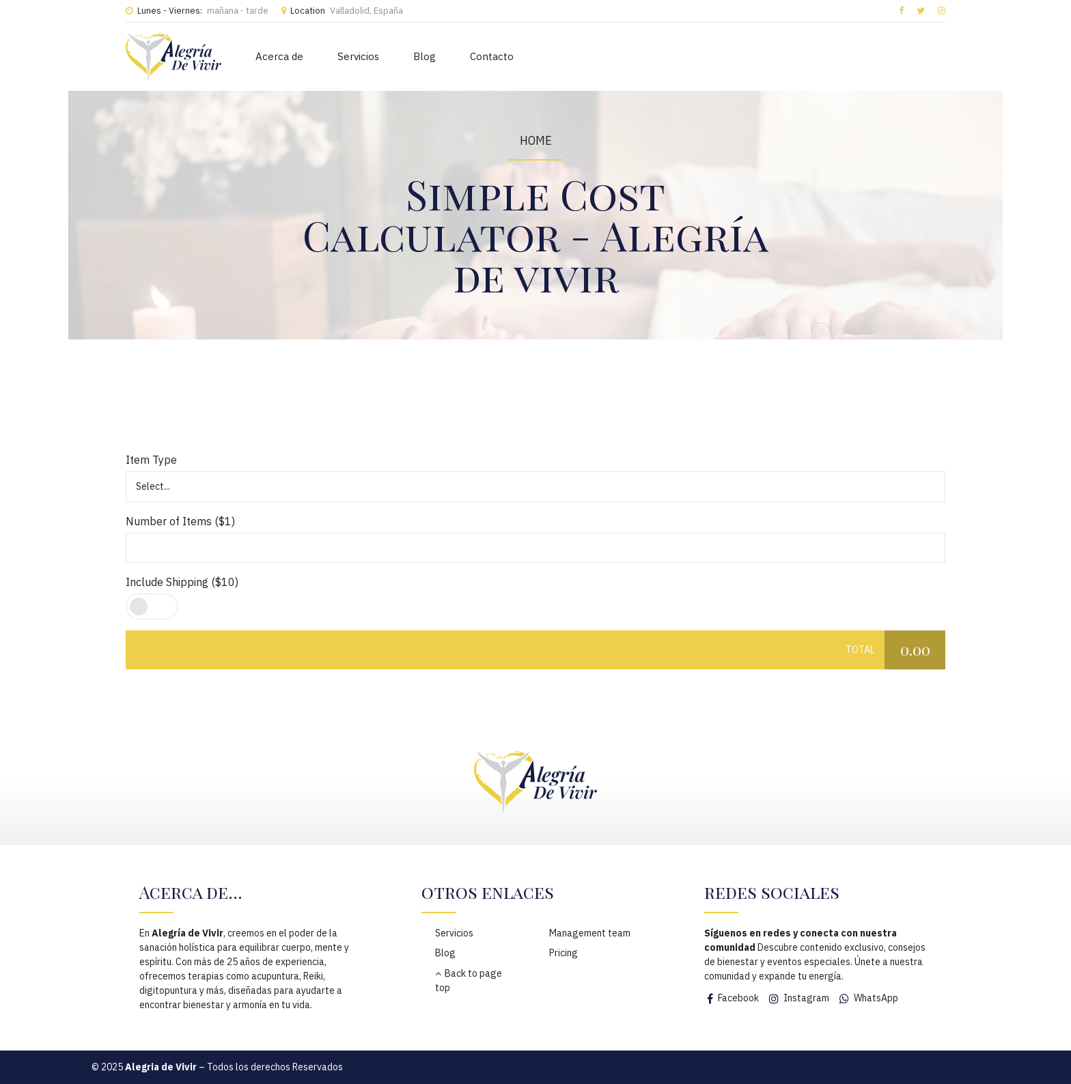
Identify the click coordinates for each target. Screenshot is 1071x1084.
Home (536, 140)
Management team (589, 933)
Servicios (358, 56)
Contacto (492, 56)
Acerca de (279, 56)
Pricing (563, 953)
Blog (424, 56)
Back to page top (468, 980)
